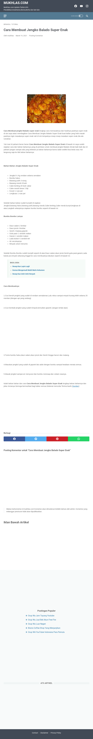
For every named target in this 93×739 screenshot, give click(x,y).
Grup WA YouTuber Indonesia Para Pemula (46, 632)
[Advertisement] (46, 65)
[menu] (6, 16)
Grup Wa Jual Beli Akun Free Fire (42, 620)
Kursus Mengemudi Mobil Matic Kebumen (28, 270)
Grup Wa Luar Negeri (37, 624)
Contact (35, 733)
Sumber (76, 386)
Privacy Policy (56, 733)
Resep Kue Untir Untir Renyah (23, 274)
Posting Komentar (36, 36)
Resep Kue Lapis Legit (21, 266)
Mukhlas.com (16, 3)
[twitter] (35, 438)
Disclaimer (44, 733)
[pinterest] (57, 438)
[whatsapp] (78, 438)
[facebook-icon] (75, 6)
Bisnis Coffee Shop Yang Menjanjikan (44, 628)
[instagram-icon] (86, 6)
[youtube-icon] (81, 6)
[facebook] (14, 438)
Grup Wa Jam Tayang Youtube (41, 615)
